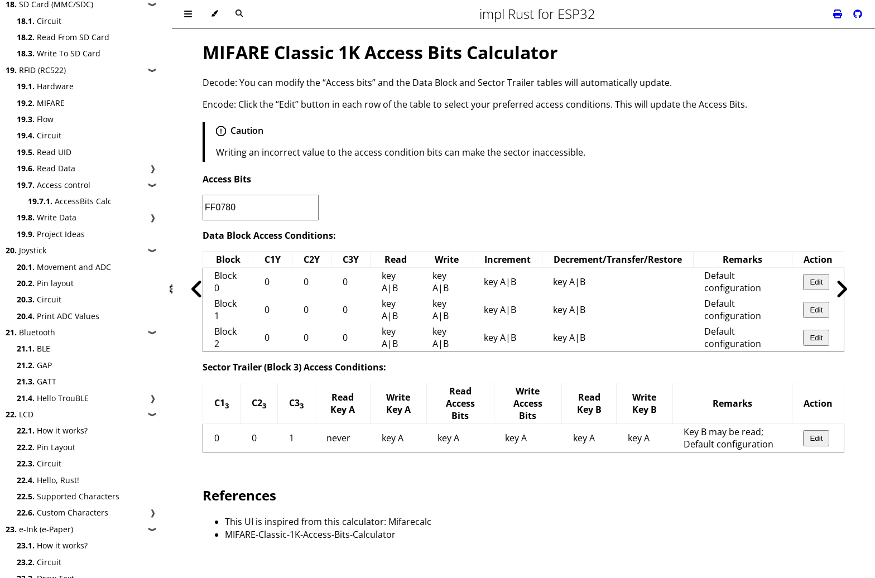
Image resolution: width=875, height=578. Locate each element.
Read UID (44, 152)
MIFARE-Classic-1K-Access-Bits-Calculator (310, 534)
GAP (34, 365)
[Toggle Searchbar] (239, 14)
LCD (19, 414)
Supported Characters (68, 496)
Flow (35, 119)
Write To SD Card (58, 53)
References (239, 495)
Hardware (45, 86)
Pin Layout (46, 447)
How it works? (52, 430)
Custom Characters (62, 512)
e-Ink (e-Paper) (39, 529)
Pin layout (45, 283)
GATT (36, 381)
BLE (33, 348)
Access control (53, 185)
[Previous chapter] (197, 289)
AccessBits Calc (70, 201)
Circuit (39, 21)
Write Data (46, 217)
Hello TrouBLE (53, 398)
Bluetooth (30, 332)
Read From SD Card (63, 37)
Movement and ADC (64, 267)
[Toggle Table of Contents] (188, 14)
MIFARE (41, 103)
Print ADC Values (58, 316)
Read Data (46, 168)
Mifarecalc (409, 522)
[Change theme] (214, 14)
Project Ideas (51, 234)
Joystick (26, 250)
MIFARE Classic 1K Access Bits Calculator (380, 52)
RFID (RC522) (36, 70)
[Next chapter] (841, 289)
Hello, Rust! (48, 480)
